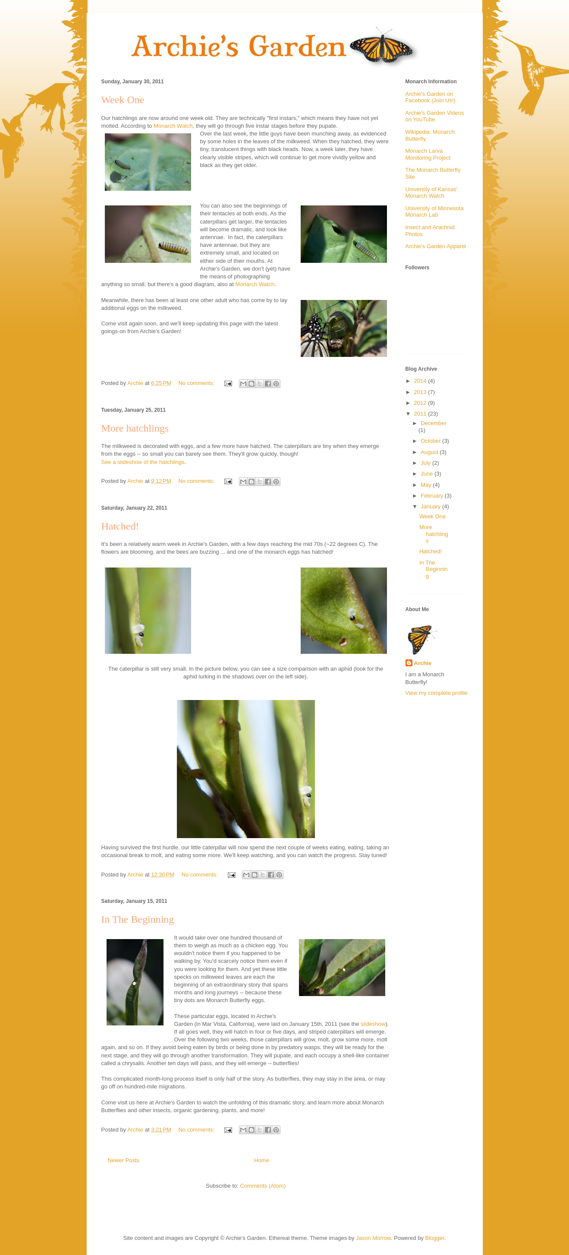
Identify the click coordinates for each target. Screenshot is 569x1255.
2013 (421, 392)
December (433, 423)
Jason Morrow (373, 1238)
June (427, 473)
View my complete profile (437, 693)
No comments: (197, 383)
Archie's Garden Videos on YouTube (435, 116)
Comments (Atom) (263, 1185)
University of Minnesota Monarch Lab (435, 211)
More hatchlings (135, 428)
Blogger (434, 1238)
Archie (422, 663)
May (427, 485)
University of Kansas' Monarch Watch (432, 192)
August (430, 452)
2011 (421, 413)
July (426, 463)
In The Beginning (137, 919)
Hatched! (120, 526)
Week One (123, 99)
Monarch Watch (173, 126)
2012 (421, 403)
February (433, 495)
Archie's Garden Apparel (436, 246)
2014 (421, 381)
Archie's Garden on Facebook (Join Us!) (431, 97)
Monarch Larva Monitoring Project (428, 154)
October (431, 441)
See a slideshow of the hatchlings (143, 462)
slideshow (373, 1024)
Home (261, 1160)
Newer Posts (124, 1160)
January (431, 506)
